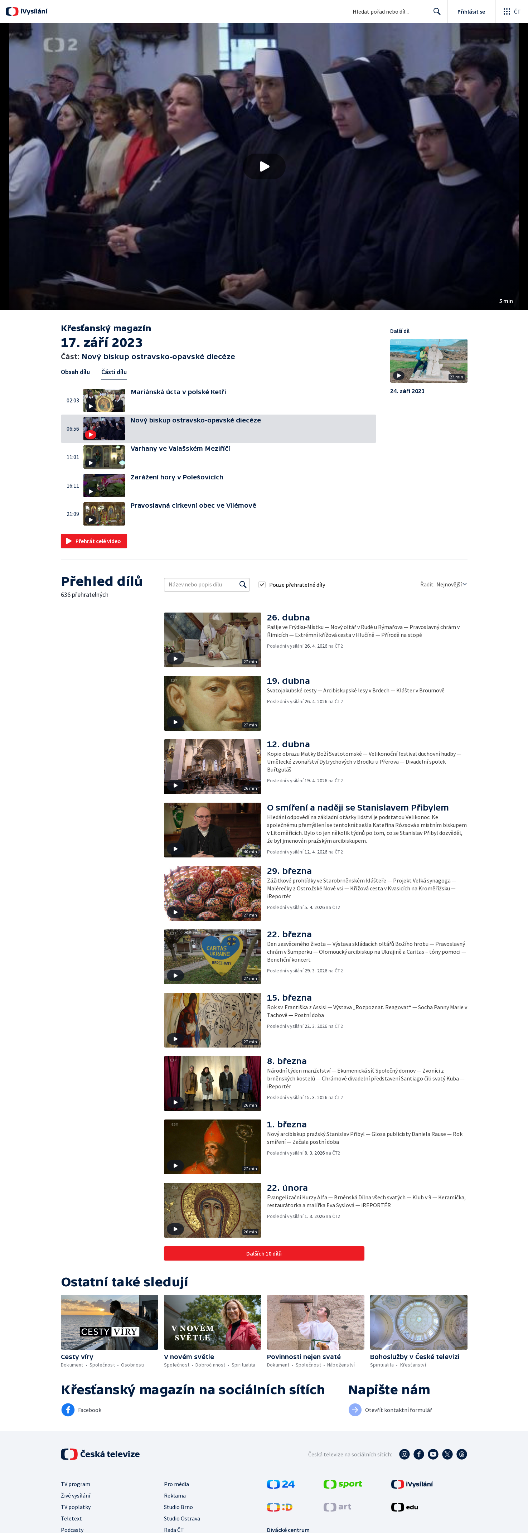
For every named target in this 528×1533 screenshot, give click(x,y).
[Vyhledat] (243, 584)
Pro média (176, 1484)
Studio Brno (178, 1506)
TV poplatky (76, 1506)
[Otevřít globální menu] (511, 11)
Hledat (435, 14)
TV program (75, 1484)
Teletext (71, 1518)
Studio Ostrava (182, 1518)
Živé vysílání (75, 1495)
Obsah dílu (75, 372)
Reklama (175, 1495)
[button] (263, 166)
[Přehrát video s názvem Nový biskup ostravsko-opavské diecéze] (264, 166)
